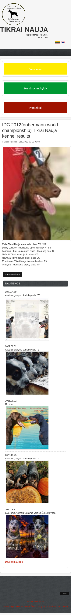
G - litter (9, 404)
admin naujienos (12, 274)
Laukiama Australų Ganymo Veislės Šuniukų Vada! (30, 513)
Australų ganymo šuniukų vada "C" (22, 295)
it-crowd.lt (34, 601)
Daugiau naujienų (14, 562)
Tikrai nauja (24, 30)
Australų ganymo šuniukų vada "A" (22, 458)
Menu (35, 52)
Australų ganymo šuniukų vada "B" (22, 349)
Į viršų (64, 593)
